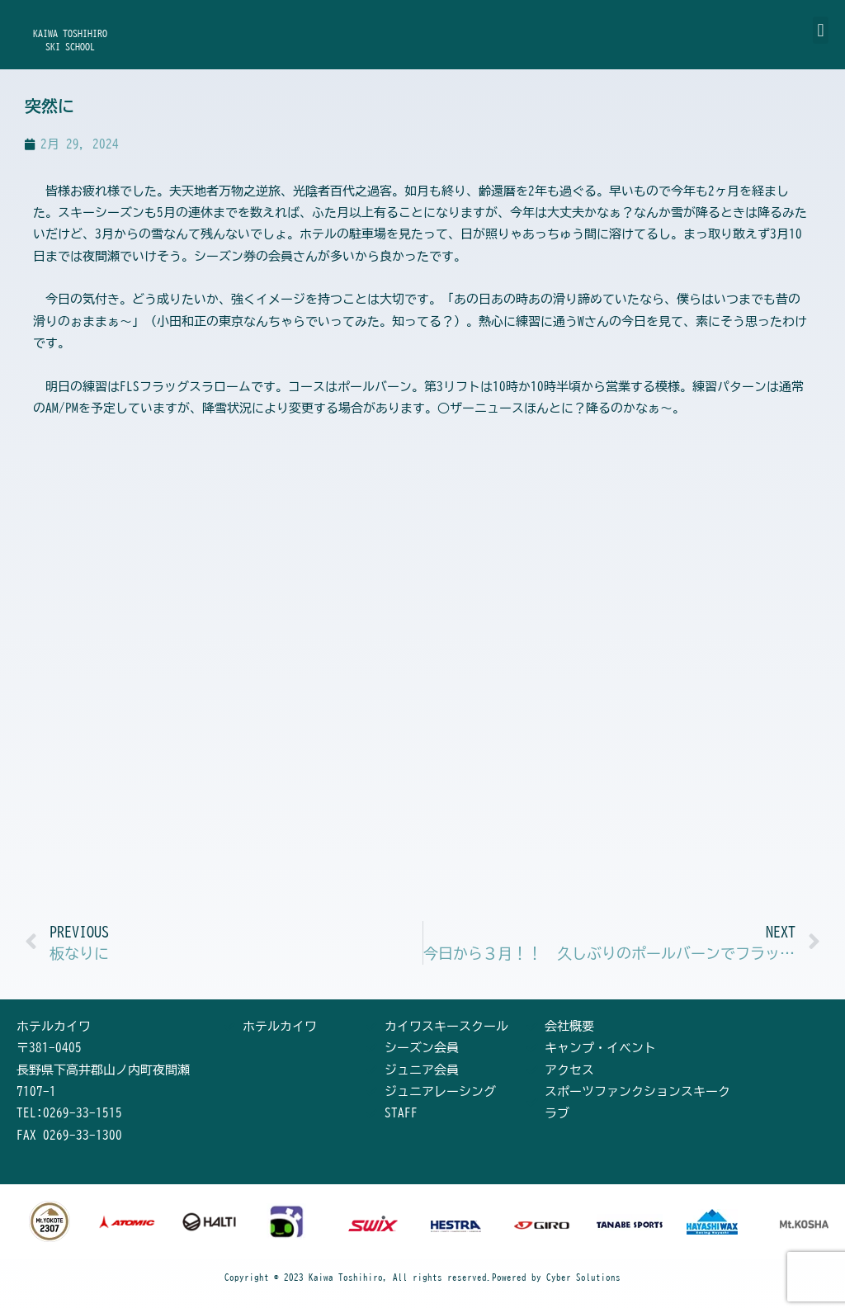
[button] (820, 30)
